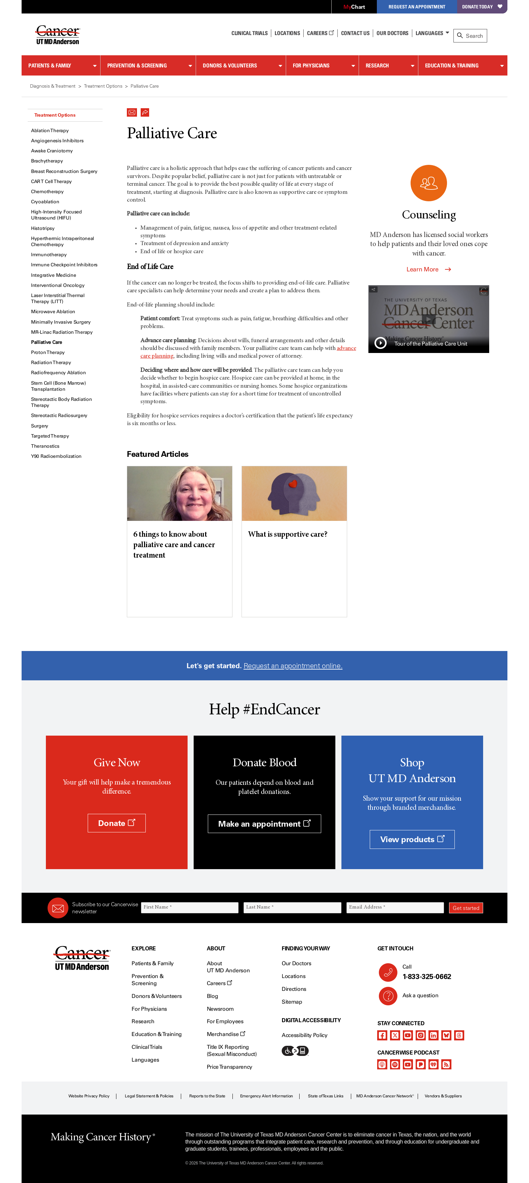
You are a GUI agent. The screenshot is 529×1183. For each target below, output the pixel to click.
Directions (294, 989)
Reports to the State (207, 1096)
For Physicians (311, 65)
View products (412, 839)
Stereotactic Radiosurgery (59, 415)
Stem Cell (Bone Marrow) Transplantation (58, 386)
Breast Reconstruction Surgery (64, 171)
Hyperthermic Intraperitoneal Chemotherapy (62, 241)
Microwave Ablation (53, 312)
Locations (293, 976)
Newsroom (220, 1009)
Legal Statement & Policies (149, 1096)
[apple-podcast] (382, 1064)
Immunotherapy (48, 255)
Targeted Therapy (50, 436)
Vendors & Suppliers (443, 1096)
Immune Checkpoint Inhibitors (64, 265)
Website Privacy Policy (89, 1096)
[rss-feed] (446, 1064)
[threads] (459, 1035)
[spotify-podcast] (395, 1064)
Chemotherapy (47, 192)
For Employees (225, 1021)
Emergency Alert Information (266, 1096)
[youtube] (407, 1035)
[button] (132, 110)
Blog (212, 996)
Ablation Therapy (50, 131)
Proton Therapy (48, 352)
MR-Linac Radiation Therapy (62, 332)
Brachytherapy (47, 161)
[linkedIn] (433, 1035)
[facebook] (382, 1035)
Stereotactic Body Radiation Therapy (61, 402)
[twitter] (395, 1035)
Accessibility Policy (305, 1035)
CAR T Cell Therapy (51, 181)
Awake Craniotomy (52, 151)
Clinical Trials (249, 33)
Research (377, 65)
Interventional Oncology (58, 285)
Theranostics (45, 446)
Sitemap (292, 1002)
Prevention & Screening (137, 65)
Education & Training (452, 65)
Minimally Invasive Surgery (61, 322)
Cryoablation (45, 202)
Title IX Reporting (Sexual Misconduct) (232, 1050)
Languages (429, 33)
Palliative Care (46, 342)
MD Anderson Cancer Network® (385, 1096)
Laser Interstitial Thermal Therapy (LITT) (58, 298)
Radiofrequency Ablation (58, 373)
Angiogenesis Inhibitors (57, 141)
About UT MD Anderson (228, 967)
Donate (116, 823)
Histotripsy (43, 228)
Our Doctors (392, 33)
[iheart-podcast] (433, 1064)
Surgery (39, 426)
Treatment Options (54, 115)
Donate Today (482, 6)
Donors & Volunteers (230, 65)
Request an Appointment (417, 6)
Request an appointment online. (293, 665)
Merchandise (226, 1034)
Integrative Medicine (53, 275)
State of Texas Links (325, 1096)
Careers (320, 33)
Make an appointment (264, 824)
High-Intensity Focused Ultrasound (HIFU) (56, 215)
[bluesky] (446, 1035)
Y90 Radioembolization (56, 456)
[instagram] (420, 1035)
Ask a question (416, 998)
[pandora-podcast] (420, 1064)
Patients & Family (49, 65)
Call (440, 972)
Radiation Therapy (51, 362)
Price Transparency (229, 1067)
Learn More (429, 269)
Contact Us (355, 33)
